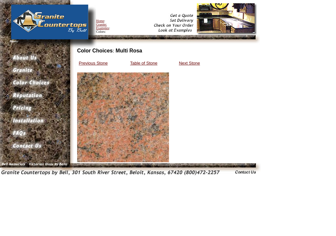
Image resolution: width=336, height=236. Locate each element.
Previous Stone (93, 63)
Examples (102, 28)
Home (100, 21)
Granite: (101, 24)
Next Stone (189, 63)
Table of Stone (144, 63)
